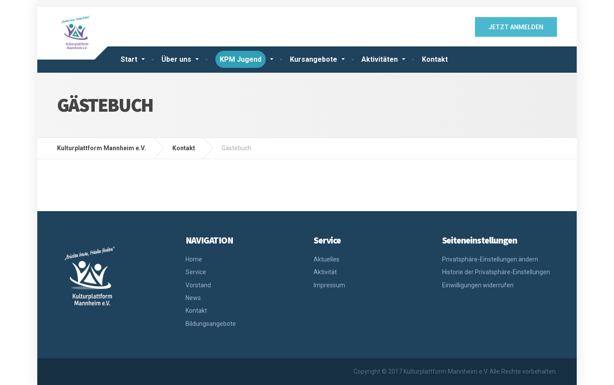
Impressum (329, 285)
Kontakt (435, 59)
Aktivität (325, 272)
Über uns (176, 59)
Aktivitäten (379, 59)
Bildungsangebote (211, 323)
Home (194, 259)
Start (129, 59)
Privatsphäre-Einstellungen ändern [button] (490, 259)
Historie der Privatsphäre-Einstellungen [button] (496, 272)
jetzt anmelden (516, 27)
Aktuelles (326, 259)
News (193, 297)
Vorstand (198, 285)
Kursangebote (313, 59)
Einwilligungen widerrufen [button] (478, 285)
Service (196, 272)
